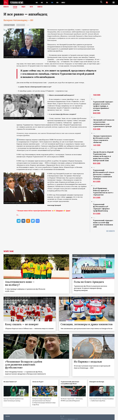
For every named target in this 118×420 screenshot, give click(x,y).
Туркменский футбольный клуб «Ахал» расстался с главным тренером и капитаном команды (103, 174)
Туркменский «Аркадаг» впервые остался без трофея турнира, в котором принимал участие (103, 106)
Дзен (68, 211)
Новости (6, 7)
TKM (53, 2)
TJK (47, 2)
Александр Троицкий (9, 25)
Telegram (59, 211)
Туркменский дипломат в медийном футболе (71, 382)
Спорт (27, 25)
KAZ (37, 2)
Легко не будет (38, 381)
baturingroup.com (71, 418)
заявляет (69, 197)
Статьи (15, 7)
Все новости (110, 231)
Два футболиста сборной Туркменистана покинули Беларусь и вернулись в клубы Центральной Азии (103, 156)
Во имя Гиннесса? (11, 381)
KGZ (42, 2)
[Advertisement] (59, 243)
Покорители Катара (97, 381)
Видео (24, 7)
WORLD (65, 2)
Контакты (8, 415)
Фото (32, 7)
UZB (58, 2)
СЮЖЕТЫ (40, 7)
